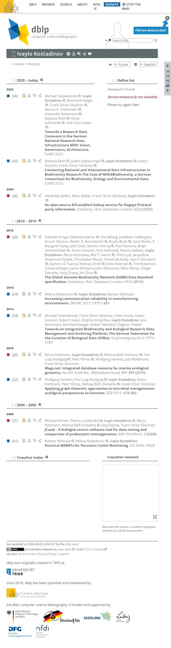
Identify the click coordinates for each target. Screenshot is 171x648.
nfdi (96, 4)
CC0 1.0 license (94, 549)
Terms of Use (26, 554)
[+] (14, 457)
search (66, 4)
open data (64, 549)
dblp (33, 4)
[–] (115, 80)
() (91, 372)
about (82, 4)
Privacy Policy (47, 554)
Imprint (64, 554)
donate (112, 4)
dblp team (72, 544)
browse (48, 4)
